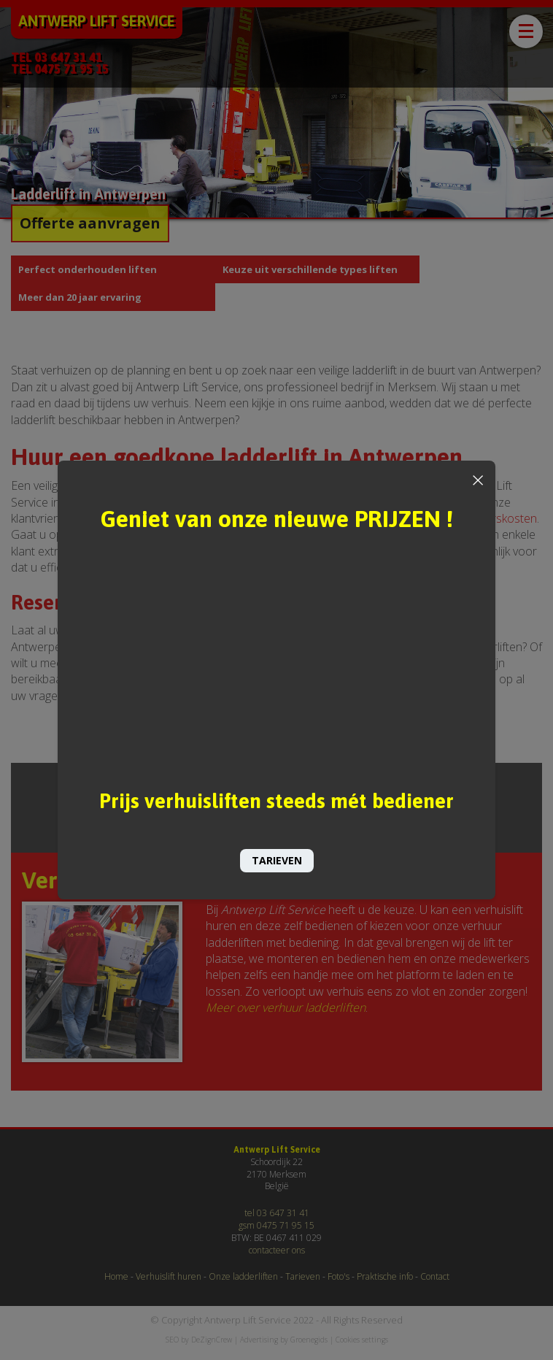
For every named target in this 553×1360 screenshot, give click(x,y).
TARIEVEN (277, 860)
